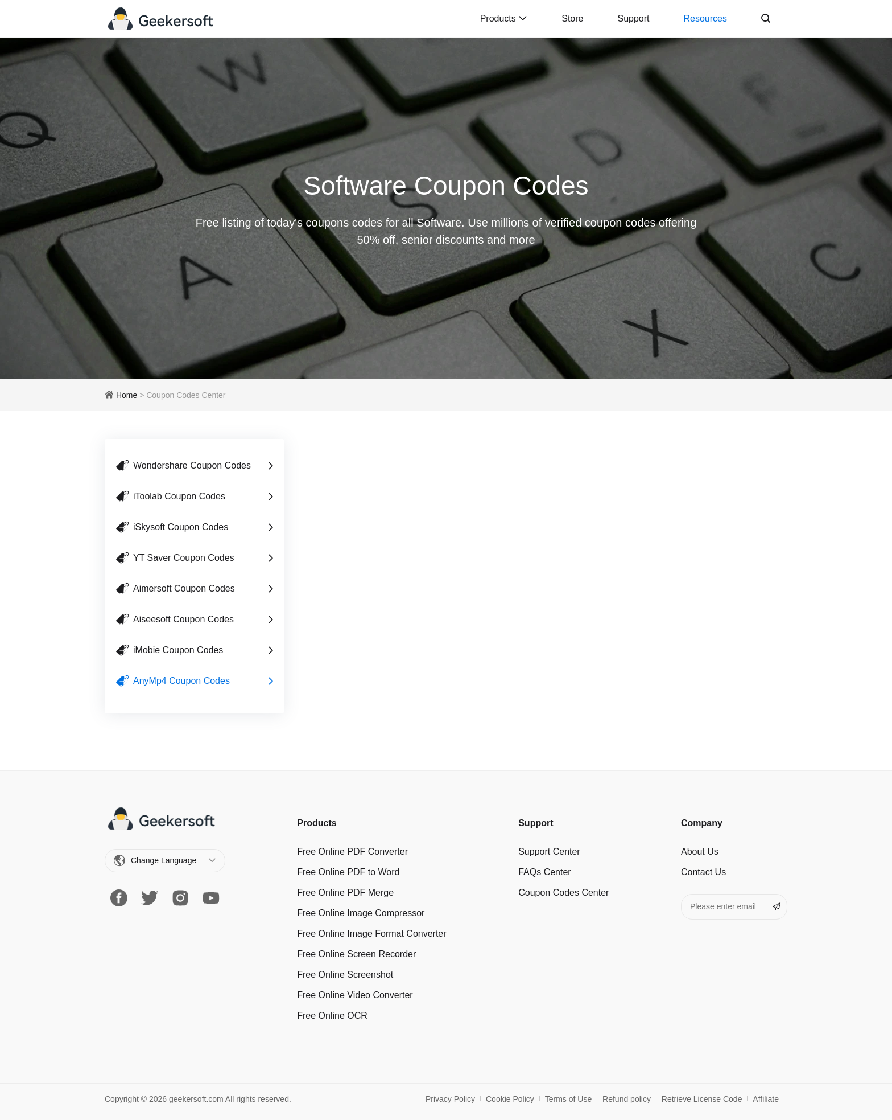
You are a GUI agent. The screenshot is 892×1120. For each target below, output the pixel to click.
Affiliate (766, 1098)
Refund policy (626, 1098)
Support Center (549, 851)
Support (633, 18)
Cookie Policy (510, 1098)
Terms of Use (568, 1098)
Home (126, 395)
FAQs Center (544, 872)
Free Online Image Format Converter (371, 933)
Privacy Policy (450, 1098)
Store (572, 18)
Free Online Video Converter (354, 995)
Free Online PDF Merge (345, 892)
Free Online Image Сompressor (360, 913)
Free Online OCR (332, 1015)
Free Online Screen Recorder (356, 954)
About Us (699, 851)
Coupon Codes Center (563, 892)
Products (504, 18)
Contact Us (703, 872)
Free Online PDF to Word (348, 872)
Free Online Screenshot (345, 974)
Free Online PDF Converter (352, 851)
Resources (705, 18)
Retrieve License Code (702, 1098)
